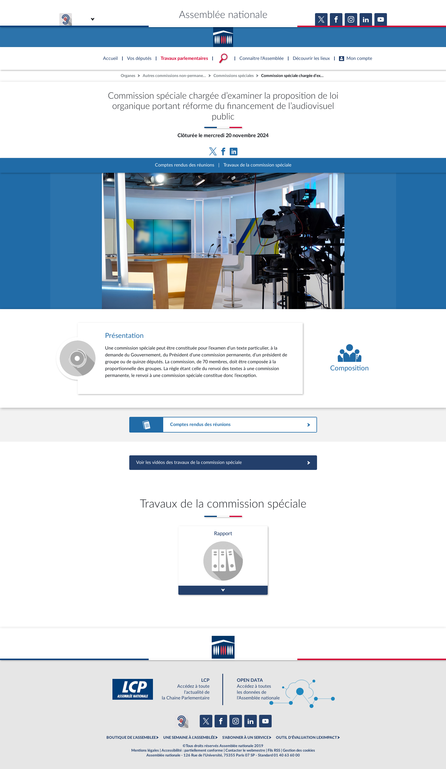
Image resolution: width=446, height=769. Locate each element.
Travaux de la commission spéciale (257, 165)
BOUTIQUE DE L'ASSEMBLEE (131, 737)
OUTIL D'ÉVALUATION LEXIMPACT (306, 737)
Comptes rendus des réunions (184, 165)
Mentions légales (145, 750)
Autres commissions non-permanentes (175, 76)
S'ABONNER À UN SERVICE (245, 737)
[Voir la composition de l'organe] (349, 358)
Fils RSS (274, 750)
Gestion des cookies (299, 750)
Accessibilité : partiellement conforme (192, 750)
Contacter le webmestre (245, 750)
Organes (128, 76)
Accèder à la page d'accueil (223, 35)
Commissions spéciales (233, 76)
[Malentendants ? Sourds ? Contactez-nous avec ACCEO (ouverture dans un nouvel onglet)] (181, 721)
